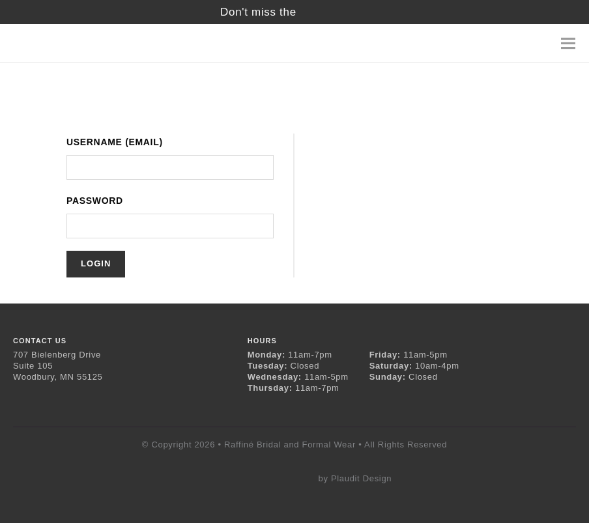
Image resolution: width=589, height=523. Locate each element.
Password (94, 200)
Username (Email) (114, 142)
